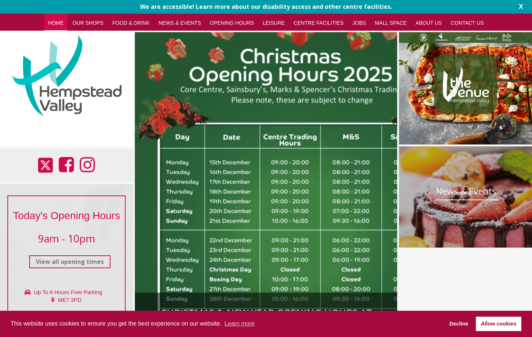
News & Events (179, 23)
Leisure (274, 23)
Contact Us (467, 23)
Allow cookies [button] (498, 324)
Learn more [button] (239, 323)
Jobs (359, 23)
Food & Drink (131, 23)
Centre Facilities (319, 23)
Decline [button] (458, 324)
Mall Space (391, 23)
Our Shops (87, 23)
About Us (429, 23)
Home (56, 23)
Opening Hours (232, 23)
